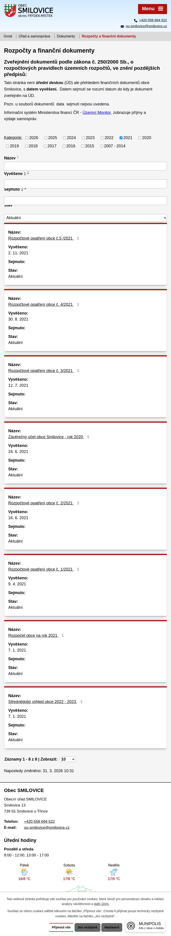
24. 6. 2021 (18, 451)
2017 (52, 146)
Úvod (8, 36)
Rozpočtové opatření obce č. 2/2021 (44, 503)
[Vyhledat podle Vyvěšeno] (85, 183)
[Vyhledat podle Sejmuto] (85, 200)
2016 (70, 146)
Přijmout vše (61, 927)
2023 (90, 138)
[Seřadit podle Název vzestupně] (18, 156)
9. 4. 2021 (17, 584)
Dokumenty (66, 36)
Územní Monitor (97, 112)
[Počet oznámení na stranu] (67, 759)
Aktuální (15, 276)
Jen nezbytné (88, 927)
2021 (127, 138)
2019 (14, 146)
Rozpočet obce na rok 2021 (36, 635)
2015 (89, 146)
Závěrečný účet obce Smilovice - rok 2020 (49, 437)
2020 (146, 138)
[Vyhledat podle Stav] (85, 218)
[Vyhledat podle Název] (85, 166)
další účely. (101, 904)
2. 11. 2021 (18, 253)
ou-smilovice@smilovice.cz (146, 26)
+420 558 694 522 (153, 20)
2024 (71, 138)
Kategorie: (13, 137)
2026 (33, 138)
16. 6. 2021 (18, 518)
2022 (109, 138)
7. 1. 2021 (17, 650)
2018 (33, 146)
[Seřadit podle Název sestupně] (18, 158)
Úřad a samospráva (34, 36)
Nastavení (111, 927)
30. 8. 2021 (18, 319)
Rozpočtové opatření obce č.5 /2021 (44, 238)
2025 (52, 138)
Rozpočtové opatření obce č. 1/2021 (44, 569)
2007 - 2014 (114, 146)
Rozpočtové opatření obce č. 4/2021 (44, 304)
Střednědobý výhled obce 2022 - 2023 (46, 701)
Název (10, 158)
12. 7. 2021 (18, 385)
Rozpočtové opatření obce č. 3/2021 (44, 370)
